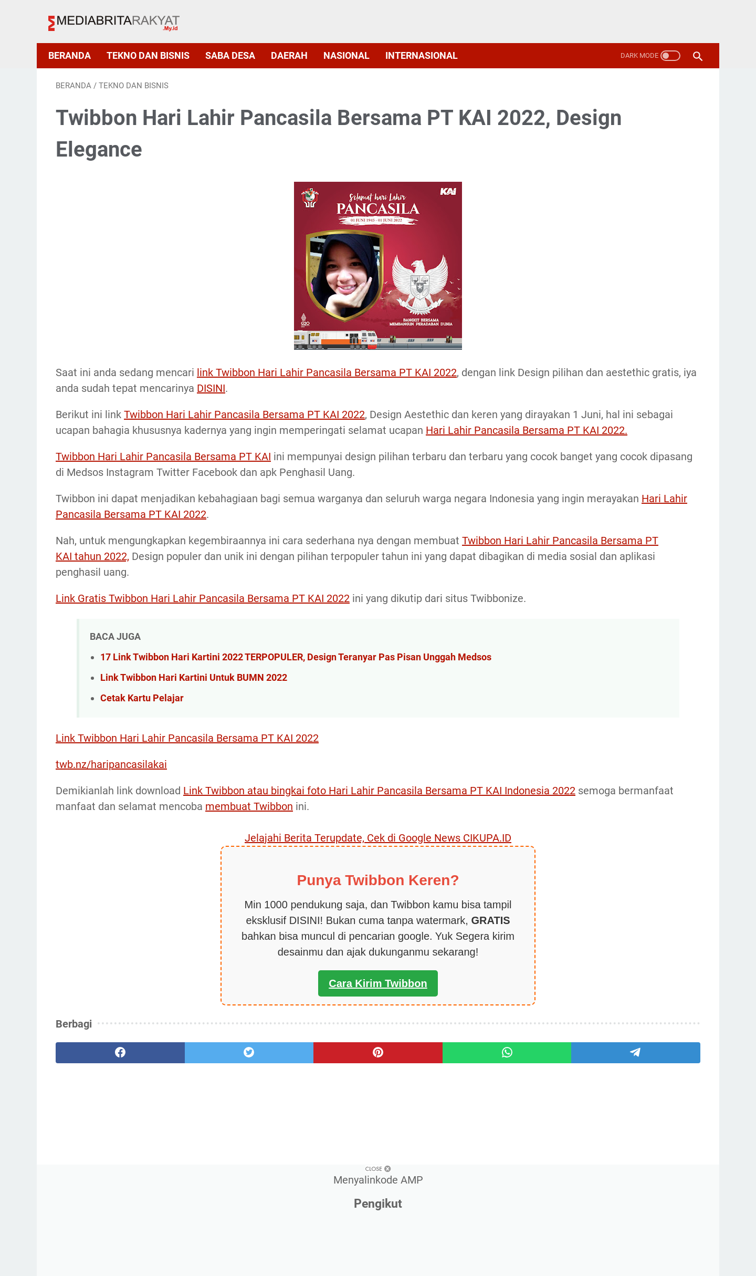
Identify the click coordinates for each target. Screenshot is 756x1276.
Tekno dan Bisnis (155, 38)
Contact (483, 1248)
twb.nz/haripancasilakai (111, 831)
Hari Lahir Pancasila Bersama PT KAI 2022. (303, 435)
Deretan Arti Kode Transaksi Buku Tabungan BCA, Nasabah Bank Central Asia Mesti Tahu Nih (613, 752)
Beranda (77, 38)
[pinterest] (272, 1135)
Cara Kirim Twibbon (272, 1066)
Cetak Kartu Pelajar (142, 764)
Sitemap (380, 1248)
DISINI (449, 377)
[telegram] (445, 1135)
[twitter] (185, 1135)
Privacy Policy (322, 1248)
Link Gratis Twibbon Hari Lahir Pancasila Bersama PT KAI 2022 (203, 635)
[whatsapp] (359, 1135)
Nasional (354, 38)
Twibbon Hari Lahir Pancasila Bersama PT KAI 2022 (244, 404)
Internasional (429, 38)
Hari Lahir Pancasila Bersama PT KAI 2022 (307, 535)
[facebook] (99, 1135)
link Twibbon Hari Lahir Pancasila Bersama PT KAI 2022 (327, 362)
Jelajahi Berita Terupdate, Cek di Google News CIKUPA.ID (272, 920)
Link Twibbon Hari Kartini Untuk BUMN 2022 (193, 744)
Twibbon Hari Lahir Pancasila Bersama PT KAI (163, 461)
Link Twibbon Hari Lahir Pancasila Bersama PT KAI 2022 (187, 804)
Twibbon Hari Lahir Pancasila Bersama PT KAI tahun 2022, (192, 577)
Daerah (296, 38)
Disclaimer (433, 1248)
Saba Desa (237, 38)
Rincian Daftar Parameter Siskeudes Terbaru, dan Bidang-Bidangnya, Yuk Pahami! (608, 342)
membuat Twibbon (440, 873)
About (269, 1248)
